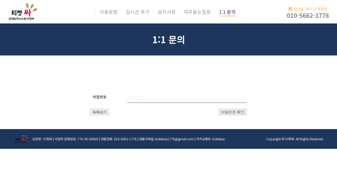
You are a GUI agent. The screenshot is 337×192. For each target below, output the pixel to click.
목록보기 (99, 112)
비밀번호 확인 (232, 112)
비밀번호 (99, 96)
